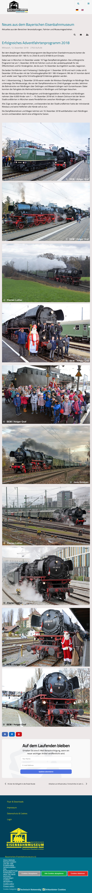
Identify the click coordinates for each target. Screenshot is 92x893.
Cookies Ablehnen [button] (78, 873)
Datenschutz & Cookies (17, 813)
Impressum (12, 807)
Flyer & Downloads (15, 802)
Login (9, 819)
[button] (74, 34)
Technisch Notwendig (30, 890)
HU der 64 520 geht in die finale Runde (20, 783)
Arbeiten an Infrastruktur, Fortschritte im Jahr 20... (68, 783)
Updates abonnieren (46, 771)
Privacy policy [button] (8, 886)
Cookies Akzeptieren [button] (29, 873)
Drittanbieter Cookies (55, 890)
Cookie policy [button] (8, 884)
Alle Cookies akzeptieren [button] (53, 873)
